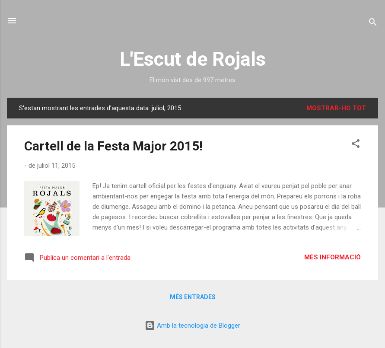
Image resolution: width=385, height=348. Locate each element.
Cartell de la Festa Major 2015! (113, 145)
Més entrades (193, 297)
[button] (355, 145)
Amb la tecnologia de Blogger (192, 325)
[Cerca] (373, 23)
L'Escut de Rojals (193, 59)
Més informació (332, 257)
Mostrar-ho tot (336, 108)
